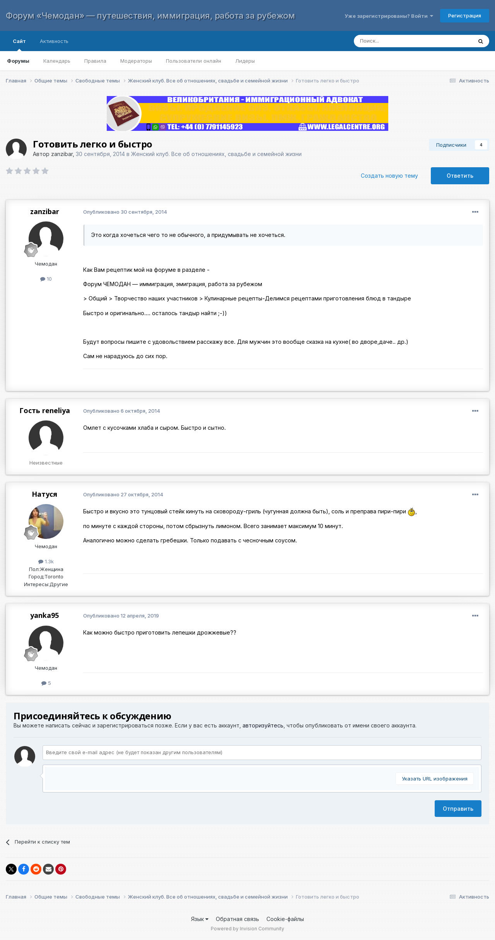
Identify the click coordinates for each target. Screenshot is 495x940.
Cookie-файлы (285, 919)
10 (46, 279)
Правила (95, 61)
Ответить (460, 175)
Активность (54, 41)
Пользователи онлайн (193, 61)
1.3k (46, 561)
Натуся (44, 494)
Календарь (56, 61)
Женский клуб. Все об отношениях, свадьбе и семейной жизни (216, 154)
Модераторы (136, 61)
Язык (199, 919)
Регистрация (464, 15)
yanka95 (44, 615)
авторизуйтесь (262, 725)
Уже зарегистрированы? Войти (389, 16)
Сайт (19, 44)
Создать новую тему (389, 175)
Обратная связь (237, 919)
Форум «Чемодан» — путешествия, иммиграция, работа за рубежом (150, 15)
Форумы (18, 61)
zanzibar (62, 154)
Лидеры (245, 61)
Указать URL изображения (435, 778)
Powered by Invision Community (247, 928)
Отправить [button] (458, 808)
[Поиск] (405, 41)
